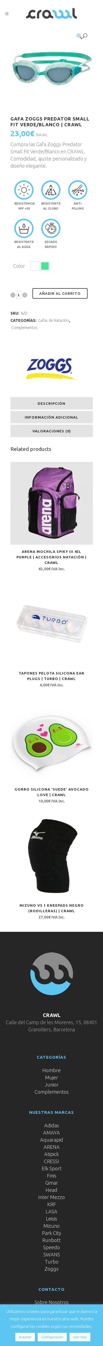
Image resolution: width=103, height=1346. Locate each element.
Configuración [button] (52, 1337)
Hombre (51, 1070)
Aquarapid (51, 1139)
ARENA (52, 1147)
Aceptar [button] (25, 1337)
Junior (52, 1084)
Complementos (24, 327)
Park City (51, 1233)
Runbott (51, 1240)
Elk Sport (52, 1168)
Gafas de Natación (53, 320)
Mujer (51, 1077)
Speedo (51, 1247)
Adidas (51, 1125)
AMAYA (51, 1132)
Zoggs (51, 1269)
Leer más (80, 1337)
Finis (51, 1175)
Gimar (51, 1183)
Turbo (52, 1261)
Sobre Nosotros (52, 1302)
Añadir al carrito (60, 293)
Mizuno (51, 1226)
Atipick (51, 1154)
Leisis (51, 1218)
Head (51, 1190)
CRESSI (51, 1161)
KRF (51, 1204)
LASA (51, 1211)
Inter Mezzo (51, 1197)
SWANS (51, 1254)
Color (19, 266)
